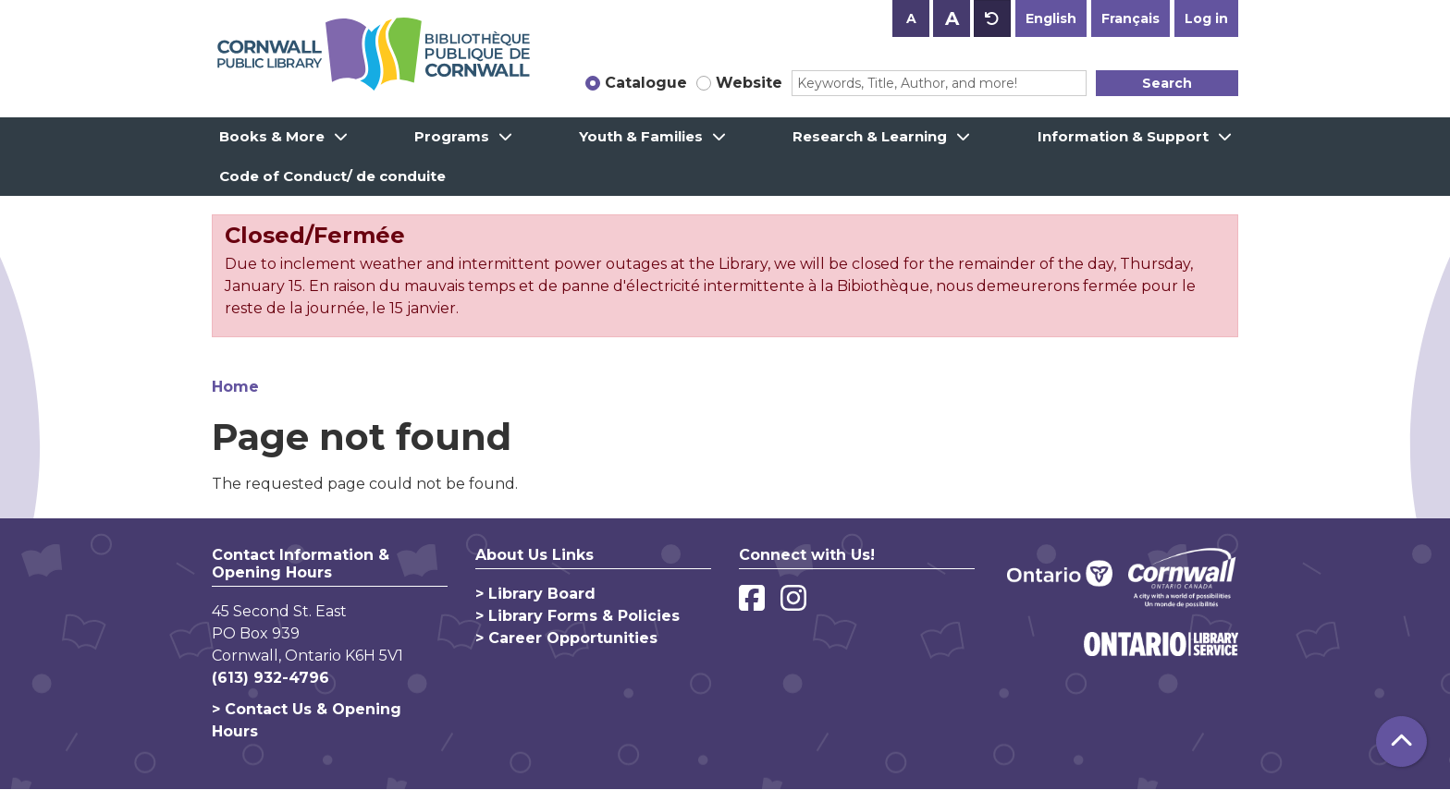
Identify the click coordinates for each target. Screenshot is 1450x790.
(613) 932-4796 (270, 678)
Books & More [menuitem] (272, 136)
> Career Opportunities (566, 638)
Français (1130, 18)
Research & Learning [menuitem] (870, 136)
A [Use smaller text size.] (911, 18)
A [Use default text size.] (992, 18)
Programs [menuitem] (451, 136)
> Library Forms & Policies (577, 616)
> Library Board (535, 593)
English (1051, 18)
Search (1167, 83)
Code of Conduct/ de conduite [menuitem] (332, 176)
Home (235, 386)
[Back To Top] (1401, 741)
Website (749, 82)
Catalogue (646, 82)
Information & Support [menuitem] (1123, 136)
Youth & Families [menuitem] (641, 136)
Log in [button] (1206, 18)
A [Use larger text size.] (952, 18)
